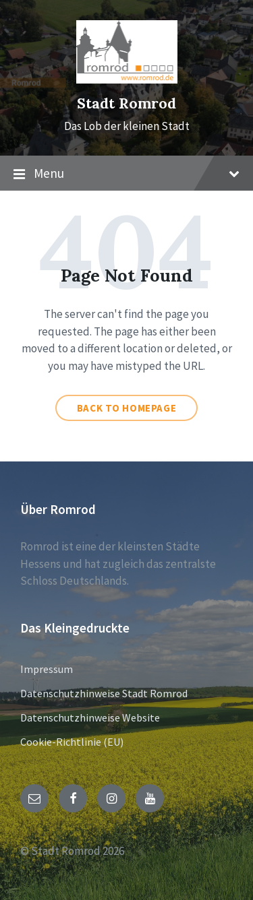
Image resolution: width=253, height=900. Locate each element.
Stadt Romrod (126, 103)
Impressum (46, 669)
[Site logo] (126, 79)
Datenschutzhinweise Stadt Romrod (104, 693)
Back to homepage (127, 407)
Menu (126, 174)
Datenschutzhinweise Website (90, 717)
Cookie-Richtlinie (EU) (71, 741)
